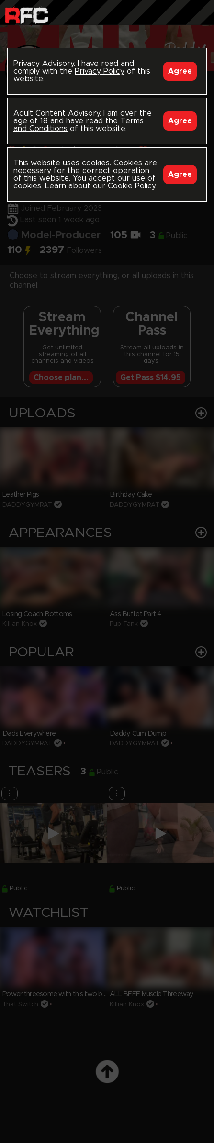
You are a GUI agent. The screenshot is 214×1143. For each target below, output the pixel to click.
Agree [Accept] (180, 71)
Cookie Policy (131, 186)
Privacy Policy (99, 71)
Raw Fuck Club (26, 14)
